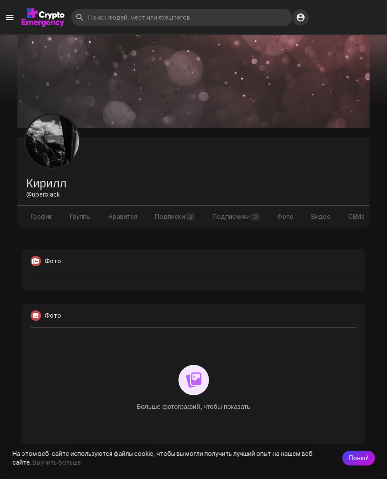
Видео (321, 216)
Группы (80, 216)
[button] (358, 458)
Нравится (122, 216)
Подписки (175, 217)
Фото (285, 216)
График (41, 216)
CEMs (356, 216)
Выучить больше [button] (56, 462)
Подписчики (236, 217)
